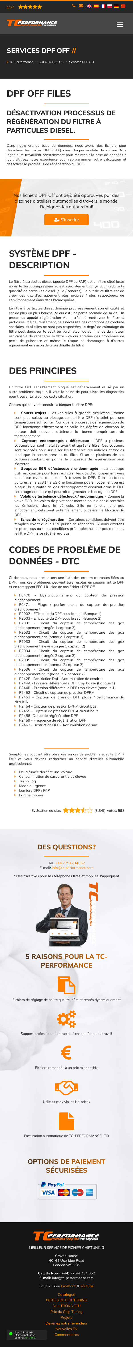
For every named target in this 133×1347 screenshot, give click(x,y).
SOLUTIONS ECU (51, 62)
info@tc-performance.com (72, 867)
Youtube (87, 1286)
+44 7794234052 (70, 863)
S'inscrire (66, 219)
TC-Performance (21, 62)
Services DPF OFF (82, 62)
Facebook (69, 1286)
